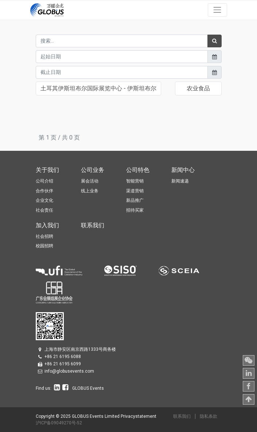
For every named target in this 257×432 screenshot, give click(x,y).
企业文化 (44, 200)
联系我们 (182, 416)
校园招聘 (44, 245)
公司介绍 (44, 181)
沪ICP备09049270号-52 (59, 422)
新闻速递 (180, 181)
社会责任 (44, 210)
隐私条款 (208, 416)
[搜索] (214, 41)
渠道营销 (135, 190)
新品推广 (135, 200)
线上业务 (89, 190)
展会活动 (89, 181)
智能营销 (135, 181)
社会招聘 (44, 236)
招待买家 (135, 210)
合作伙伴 (44, 190)
